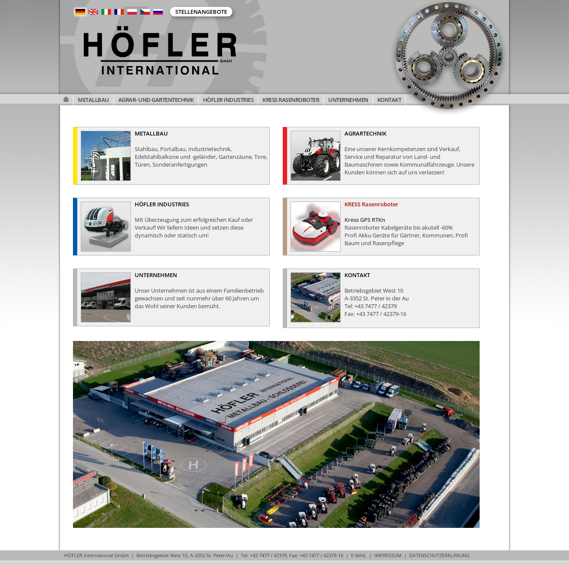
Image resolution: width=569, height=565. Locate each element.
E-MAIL (359, 555)
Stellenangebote (201, 12)
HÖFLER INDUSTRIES (228, 100)
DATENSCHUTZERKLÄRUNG (439, 555)
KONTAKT (389, 100)
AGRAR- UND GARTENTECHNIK (156, 100)
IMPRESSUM (387, 555)
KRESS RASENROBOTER (290, 100)
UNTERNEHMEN (348, 100)
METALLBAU (93, 100)
